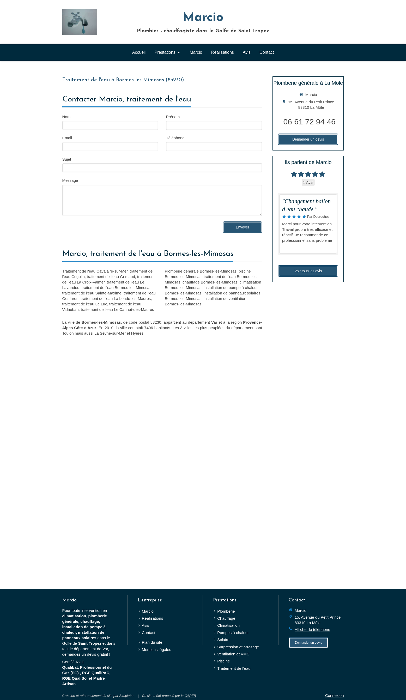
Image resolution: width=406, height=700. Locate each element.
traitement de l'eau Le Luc (84, 304)
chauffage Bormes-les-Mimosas (210, 282)
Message (70, 180)
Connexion (334, 695)
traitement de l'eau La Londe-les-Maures (116, 298)
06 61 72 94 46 (309, 121)
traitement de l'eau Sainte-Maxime (92, 293)
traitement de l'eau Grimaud (111, 276)
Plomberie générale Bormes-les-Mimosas (201, 271)
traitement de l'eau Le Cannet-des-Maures (117, 309)
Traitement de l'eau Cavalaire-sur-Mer (95, 271)
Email (67, 138)
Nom (66, 116)
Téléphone (175, 138)
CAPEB (190, 696)
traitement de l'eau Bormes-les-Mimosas (117, 287)
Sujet (66, 159)
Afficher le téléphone (312, 629)
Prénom (173, 116)
